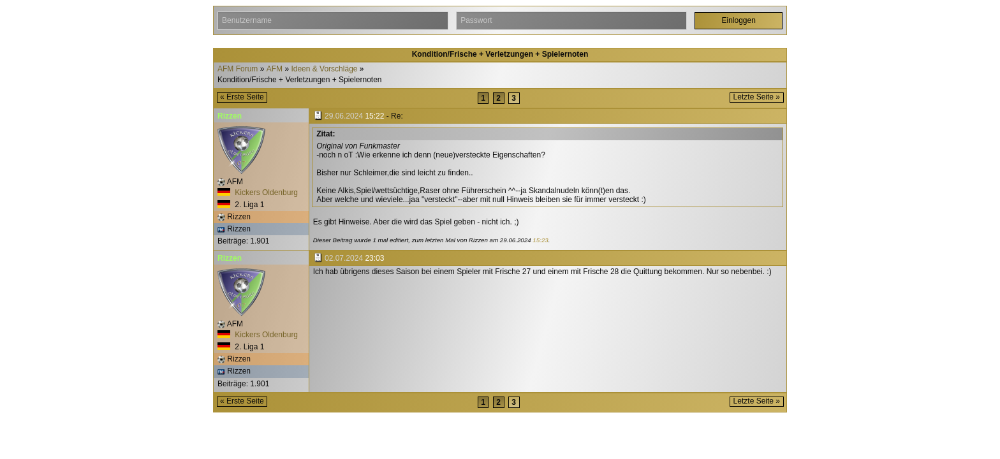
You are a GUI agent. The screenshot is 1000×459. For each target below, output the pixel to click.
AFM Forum (237, 69)
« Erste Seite (242, 96)
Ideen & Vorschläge (324, 69)
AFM (275, 69)
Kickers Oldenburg (257, 192)
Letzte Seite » (756, 96)
